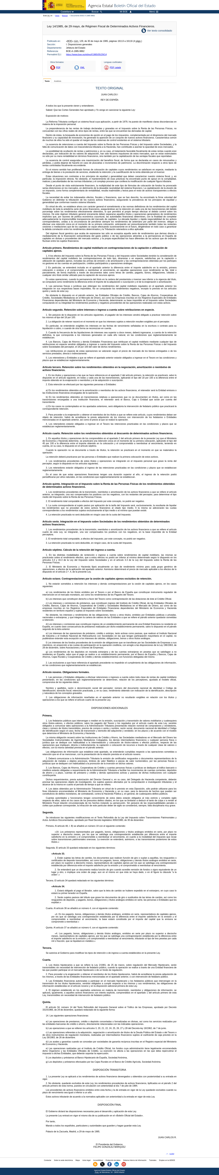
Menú (153, 12)
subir (171, 1154)
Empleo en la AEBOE (167, 1160)
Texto (47, 81)
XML (82, 67)
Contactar (47, 1160)
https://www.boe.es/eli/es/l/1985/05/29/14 (86, 54)
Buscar (65, 16)
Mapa (78, 1160)
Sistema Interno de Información (135, 1160)
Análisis (57, 81)
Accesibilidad (98, 1160)
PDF (58, 67)
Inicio (57, 16)
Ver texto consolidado (159, 30)
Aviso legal (86, 1160)
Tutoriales (152, 1160)
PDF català (115, 67)
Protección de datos (113, 1160)
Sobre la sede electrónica (63, 1160)
